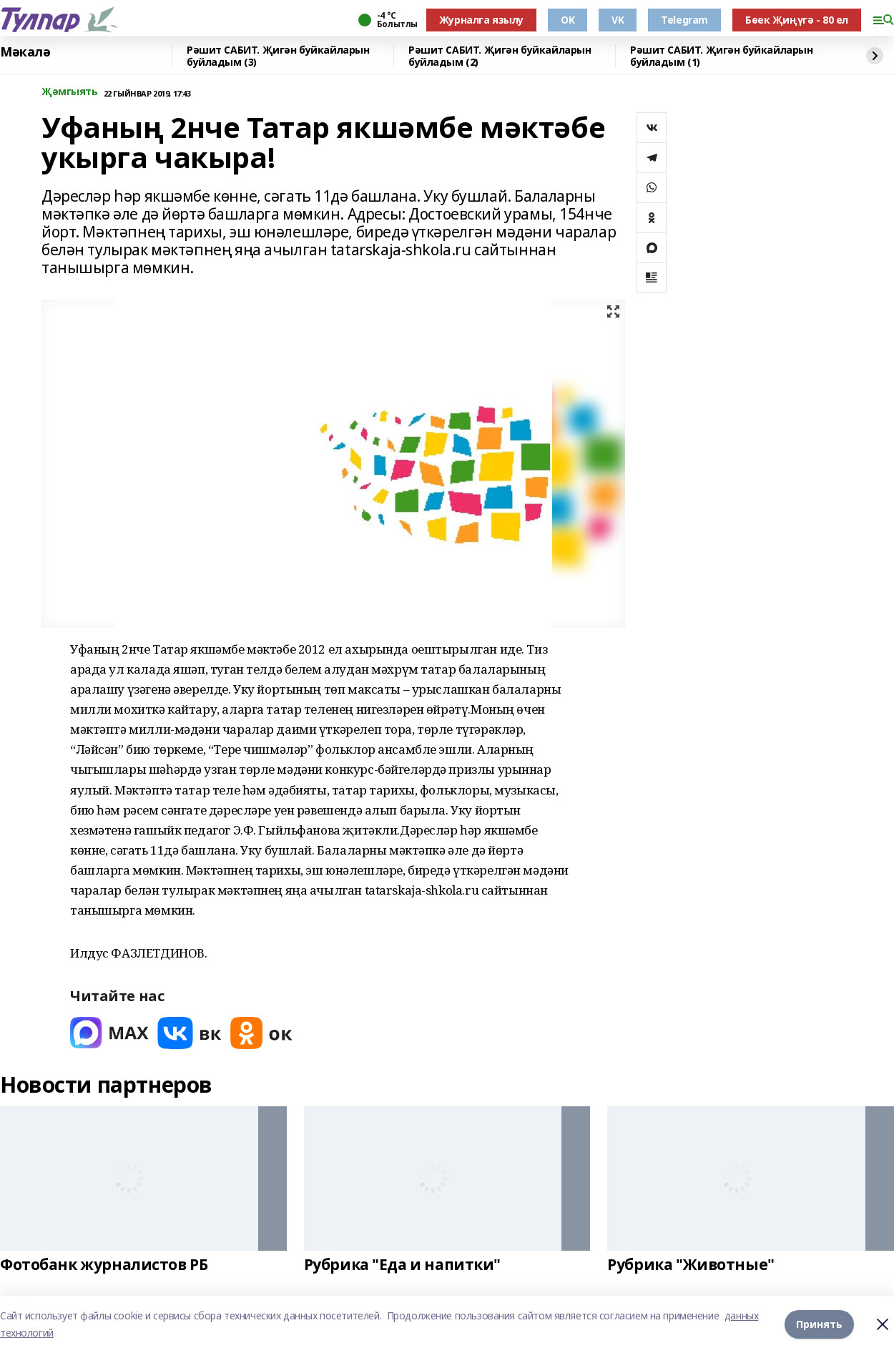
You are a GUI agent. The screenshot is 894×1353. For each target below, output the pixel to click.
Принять (819, 1324)
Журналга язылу (481, 19)
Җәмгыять (69, 92)
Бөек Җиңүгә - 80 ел (796, 19)
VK (617, 19)
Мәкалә (25, 52)
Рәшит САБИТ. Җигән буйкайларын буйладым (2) (499, 56)
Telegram (684, 19)
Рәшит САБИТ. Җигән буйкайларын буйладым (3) (278, 56)
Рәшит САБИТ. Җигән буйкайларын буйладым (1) (721, 56)
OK (567, 19)
